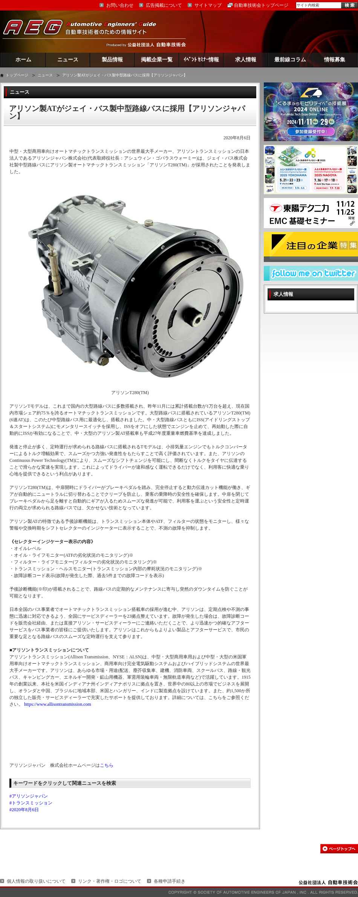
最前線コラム (290, 59)
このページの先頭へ (339, 848)
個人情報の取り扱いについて (36, 881)
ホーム (23, 59)
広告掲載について (164, 5)
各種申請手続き (169, 881)
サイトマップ (208, 5)
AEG (84, 31)
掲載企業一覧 (157, 59)
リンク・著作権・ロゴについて (109, 881)
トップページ (17, 75)
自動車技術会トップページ (261, 5)
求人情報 (245, 59)
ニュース (67, 59)
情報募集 (334, 59)
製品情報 (112, 59)
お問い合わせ (119, 5)
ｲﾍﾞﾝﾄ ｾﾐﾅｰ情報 (201, 59)
